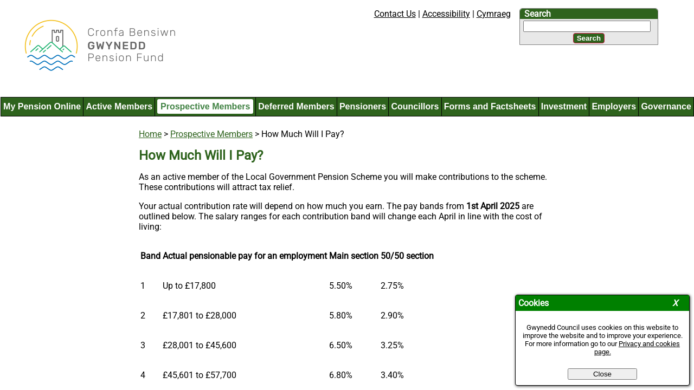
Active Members (119, 106)
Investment (564, 106)
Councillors (415, 106)
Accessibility (446, 14)
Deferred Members (296, 106)
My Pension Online (42, 106)
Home (150, 134)
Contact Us (395, 14)
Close (602, 374)
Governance (666, 106)
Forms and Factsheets (490, 106)
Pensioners (362, 106)
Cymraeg (494, 14)
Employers (614, 106)
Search (537, 14)
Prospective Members (205, 106)
